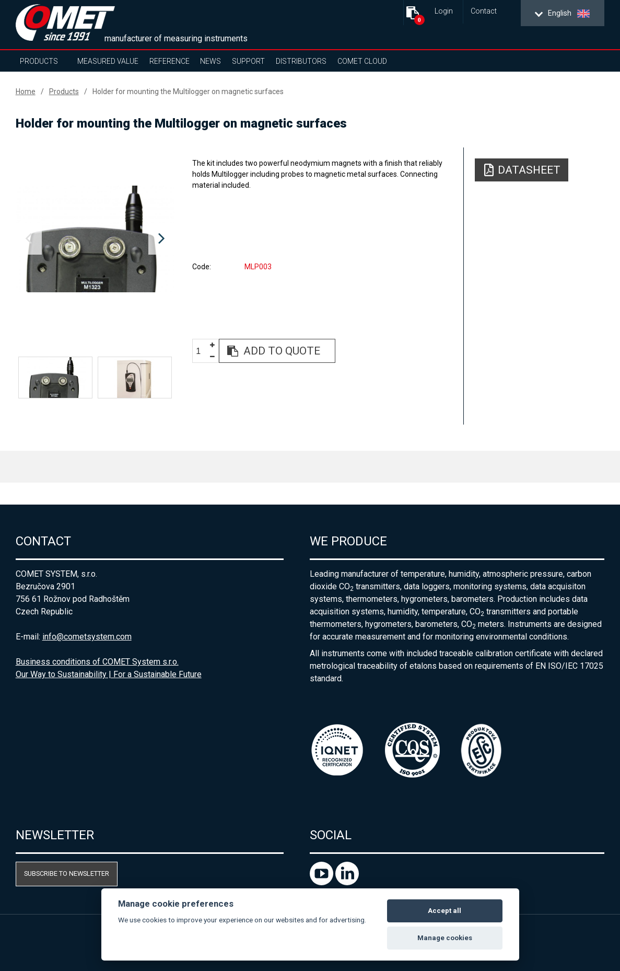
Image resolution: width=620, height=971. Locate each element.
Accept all (444, 911)
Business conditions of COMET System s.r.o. (97, 662)
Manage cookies (444, 938)
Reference (169, 61)
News (210, 61)
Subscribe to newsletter (66, 873)
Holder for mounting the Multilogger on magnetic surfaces (188, 91)
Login (444, 11)
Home (26, 91)
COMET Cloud (362, 61)
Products (39, 61)
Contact (484, 11)
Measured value (107, 61)
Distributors (301, 61)
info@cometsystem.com (87, 637)
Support (248, 61)
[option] (95, 238)
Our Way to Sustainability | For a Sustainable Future (109, 674)
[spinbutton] (202, 351)
